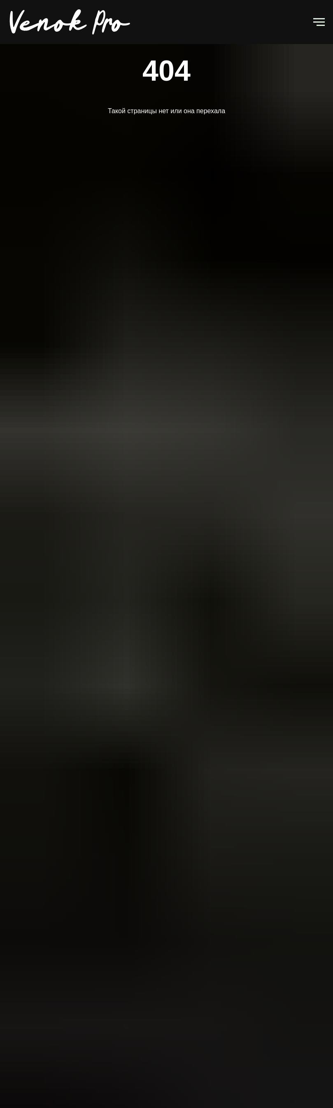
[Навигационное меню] (319, 22)
